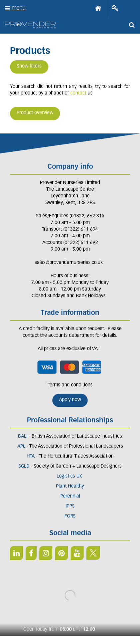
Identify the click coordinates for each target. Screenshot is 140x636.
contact (78, 93)
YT (77, 553)
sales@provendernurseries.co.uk (69, 262)
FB (31, 553)
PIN (61, 553)
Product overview (35, 112)
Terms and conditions (70, 385)
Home (98, 8)
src (131, 25)
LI (16, 553)
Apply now (70, 399)
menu (18, 8)
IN (45, 553)
